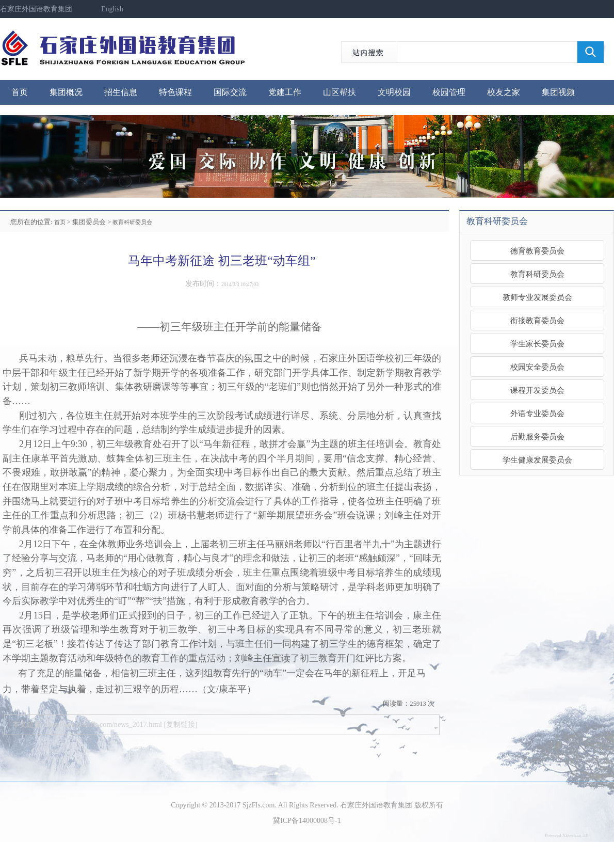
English (112, 9)
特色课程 (175, 92)
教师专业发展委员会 (537, 297)
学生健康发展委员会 (537, 459)
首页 (19, 92)
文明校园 (394, 92)
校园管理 (448, 92)
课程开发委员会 (537, 390)
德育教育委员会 (537, 250)
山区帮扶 (339, 92)
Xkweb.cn (571, 835)
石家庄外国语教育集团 (36, 9)
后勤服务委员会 (537, 436)
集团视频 (558, 92)
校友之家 (503, 92)
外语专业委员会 (537, 413)
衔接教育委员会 (537, 320)
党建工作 (284, 92)
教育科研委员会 (132, 222)
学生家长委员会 (537, 343)
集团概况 (66, 92)
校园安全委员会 (537, 366)
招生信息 (120, 92)
